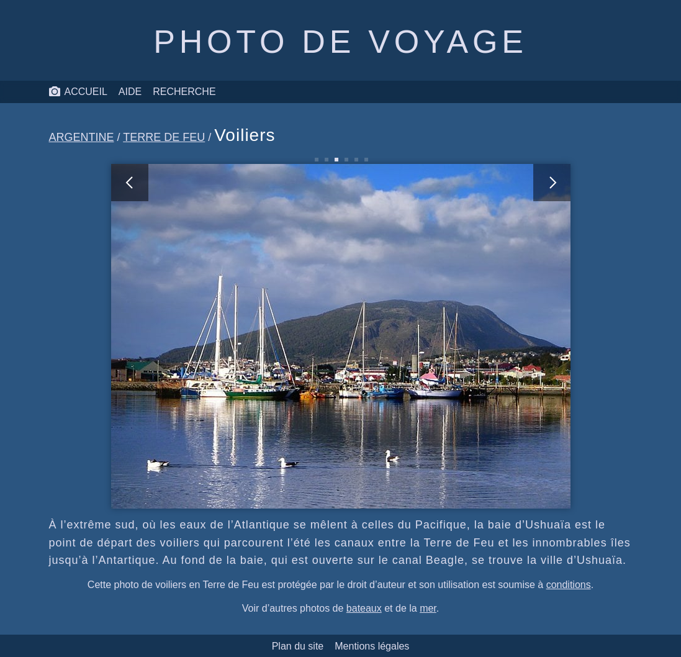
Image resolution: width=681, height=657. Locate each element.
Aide (130, 91)
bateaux (364, 608)
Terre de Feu (164, 137)
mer (428, 608)
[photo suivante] (456, 336)
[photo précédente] (226, 336)
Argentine (81, 137)
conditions (568, 584)
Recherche (184, 91)
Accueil (77, 92)
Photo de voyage (340, 42)
